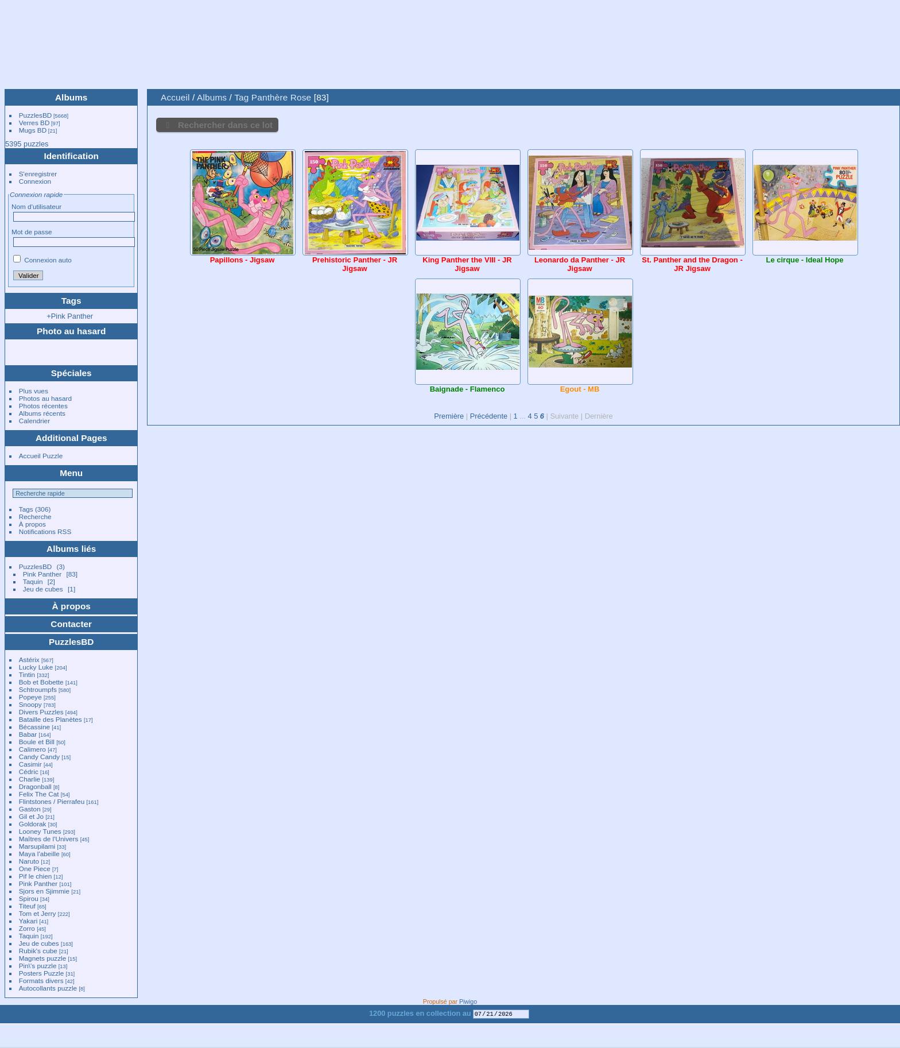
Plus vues (33, 391)
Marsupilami (37, 846)
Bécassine (34, 726)
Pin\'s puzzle (38, 965)
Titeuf (27, 906)
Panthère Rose (281, 97)
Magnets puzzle (42, 958)
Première (449, 416)
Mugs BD (32, 130)
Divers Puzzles (41, 712)
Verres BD (34, 122)
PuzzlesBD (35, 115)
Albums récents (42, 413)
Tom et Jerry (37, 913)
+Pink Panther (69, 316)
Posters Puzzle (41, 973)
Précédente (488, 416)
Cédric (28, 771)
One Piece (35, 868)
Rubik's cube (38, 950)
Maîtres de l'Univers (49, 838)
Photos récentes (43, 405)
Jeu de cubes (43, 589)
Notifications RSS (45, 531)
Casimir (30, 764)
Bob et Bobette (41, 682)
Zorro (27, 928)
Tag (241, 97)
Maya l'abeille (39, 853)
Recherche (35, 516)
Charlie (29, 779)
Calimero (32, 749)
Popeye (30, 697)
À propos (32, 524)
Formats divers (41, 980)
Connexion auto (42, 260)
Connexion (35, 181)
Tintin (27, 674)
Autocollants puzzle (48, 988)
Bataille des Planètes (50, 719)
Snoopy (30, 704)
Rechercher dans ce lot (225, 125)
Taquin (33, 581)
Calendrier (34, 420)
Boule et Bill (37, 741)
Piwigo (468, 1001)
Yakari (28, 921)
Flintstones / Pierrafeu (51, 801)
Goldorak (32, 823)
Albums (71, 97)
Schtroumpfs (38, 689)
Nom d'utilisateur (36, 206)
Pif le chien (35, 876)
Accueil (175, 97)
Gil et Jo (31, 816)
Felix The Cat (39, 794)
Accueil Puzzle (41, 455)
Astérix (29, 659)
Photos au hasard (45, 398)
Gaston (30, 809)
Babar (28, 734)
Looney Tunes (40, 831)
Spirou (28, 898)
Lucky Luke (36, 667)
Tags (26, 509)
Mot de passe (31, 231)
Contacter (71, 624)
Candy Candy (39, 756)
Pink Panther (42, 574)
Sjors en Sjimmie (44, 891)
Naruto (29, 861)
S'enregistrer (38, 173)
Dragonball (35, 786)
